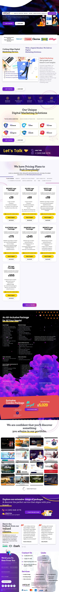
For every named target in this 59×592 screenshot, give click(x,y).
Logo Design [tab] (10, 178)
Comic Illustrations (40, 579)
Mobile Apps (33, 436)
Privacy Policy (44, 587)
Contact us (45, 560)
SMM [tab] (39, 180)
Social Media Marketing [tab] (11, 119)
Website (26, 436)
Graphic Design (26, 574)
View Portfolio (29, 488)
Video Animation (27, 579)
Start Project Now (31, 409)
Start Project (11, 217)
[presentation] (22, 547)
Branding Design (27, 576)
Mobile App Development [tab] (28, 178)
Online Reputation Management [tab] (45, 119)
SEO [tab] (35, 180)
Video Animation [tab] (40, 178)
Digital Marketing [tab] (27, 180)
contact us (44, 13)
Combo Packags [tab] (46, 180)
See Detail (11, 220)
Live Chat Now (16, 416)
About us (16, 13)
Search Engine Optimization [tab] (27, 119)
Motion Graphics (40, 576)
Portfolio (21, 13)
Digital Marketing (40, 574)
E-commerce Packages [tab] (14, 180)
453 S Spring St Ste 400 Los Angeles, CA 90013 (29, 565)
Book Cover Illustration (51, 577)
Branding (39, 436)
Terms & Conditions (36, 587)
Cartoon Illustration (53, 580)
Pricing (30, 13)
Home (12, 13)
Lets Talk (38, 150)
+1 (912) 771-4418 (27, 558)
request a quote (52, 13)
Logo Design (20, 436)
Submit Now (6, 581)
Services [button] (25, 13)
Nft (29, 436)
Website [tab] (17, 178)
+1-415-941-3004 (17, 410)
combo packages (37, 13)
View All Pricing (29, 305)
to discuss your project (13, 514)
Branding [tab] (49, 178)
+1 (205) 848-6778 (42, 153)
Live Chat (20, 23)
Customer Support (46, 562)
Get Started (8, 23)
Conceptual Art (52, 574)
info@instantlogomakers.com (29, 561)
